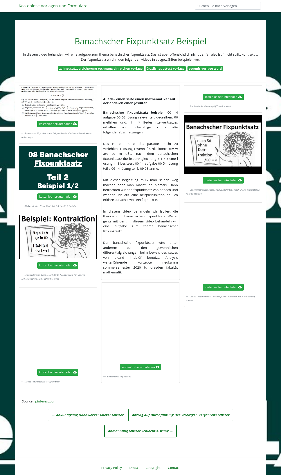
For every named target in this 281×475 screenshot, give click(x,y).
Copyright (153, 467)
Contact (174, 467)
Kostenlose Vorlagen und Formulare (53, 5)
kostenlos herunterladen (58, 124)
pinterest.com (45, 401)
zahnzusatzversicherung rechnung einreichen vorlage (101, 68)
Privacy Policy (111, 467)
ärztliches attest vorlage (166, 68)
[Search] (228, 6)
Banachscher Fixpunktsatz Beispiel (140, 41)
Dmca (133, 467)
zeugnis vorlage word (205, 68)
